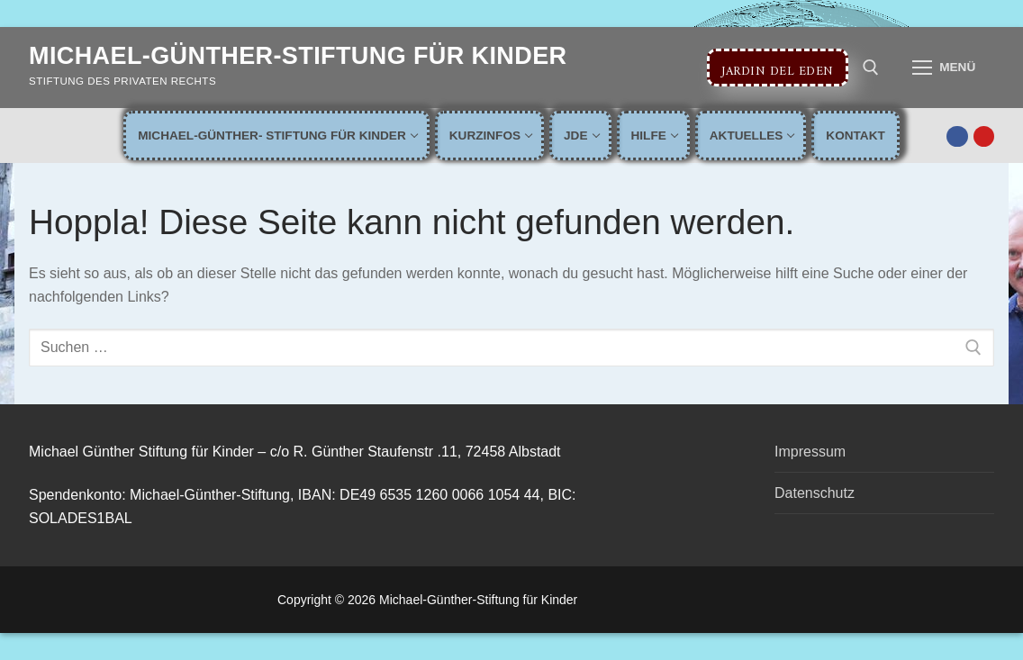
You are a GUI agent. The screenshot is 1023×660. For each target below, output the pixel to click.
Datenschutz (814, 493)
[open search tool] (871, 67)
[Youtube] (983, 136)
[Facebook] (956, 136)
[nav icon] (943, 67)
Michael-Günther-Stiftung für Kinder (297, 55)
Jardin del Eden (777, 67)
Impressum (810, 451)
